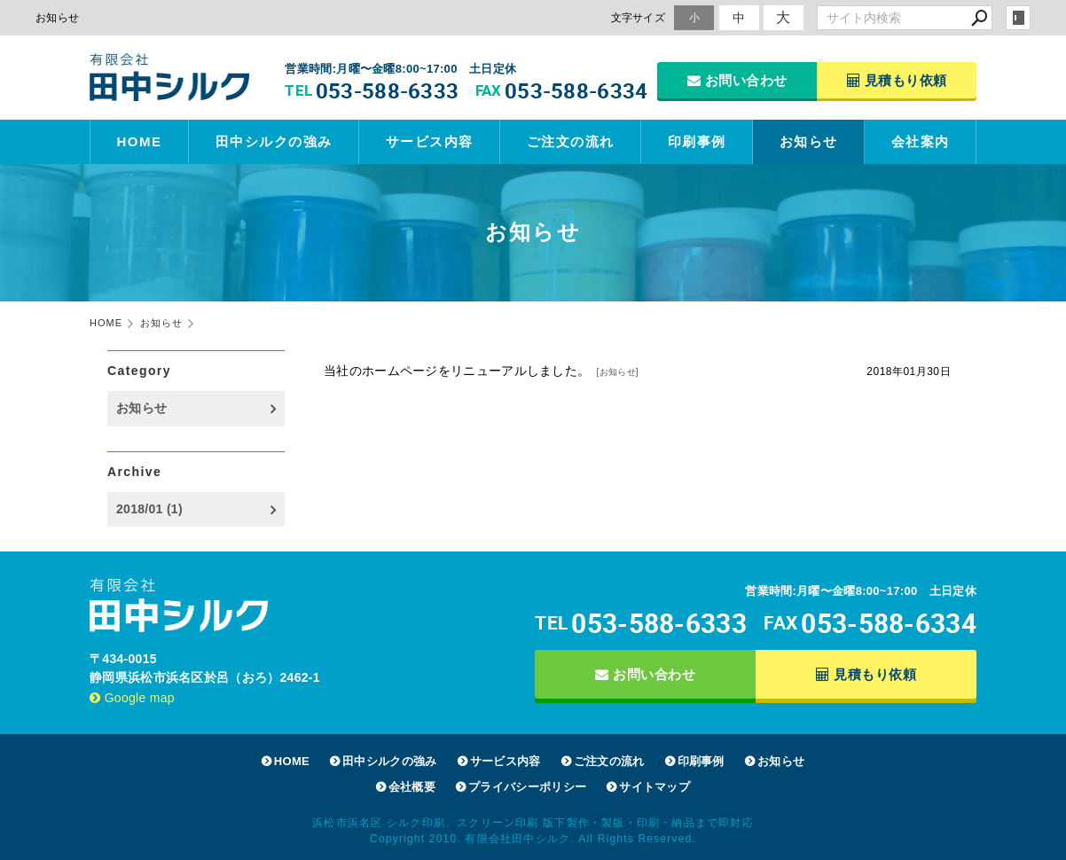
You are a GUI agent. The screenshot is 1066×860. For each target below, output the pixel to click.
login (1018, 17)
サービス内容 (430, 141)
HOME (139, 141)
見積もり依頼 (897, 80)
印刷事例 (697, 141)
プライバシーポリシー (527, 787)
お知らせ (809, 141)
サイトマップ (654, 787)
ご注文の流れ (571, 141)
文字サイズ (638, 17)
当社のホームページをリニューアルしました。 (457, 371)
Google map (132, 698)
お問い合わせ (737, 80)
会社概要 (411, 787)
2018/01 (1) (149, 509)
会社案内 (920, 141)
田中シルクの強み (274, 141)
